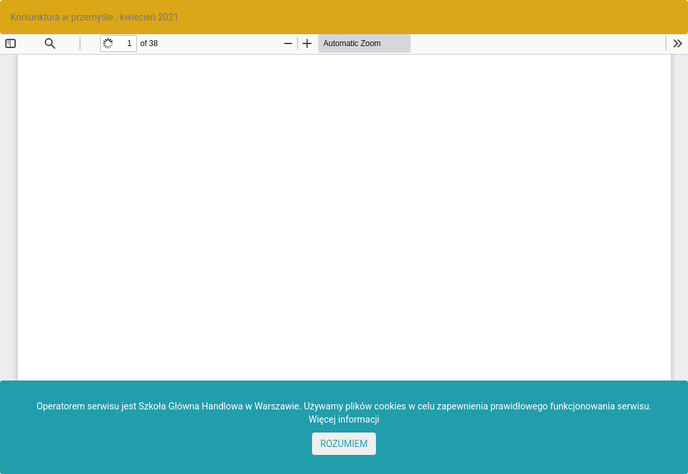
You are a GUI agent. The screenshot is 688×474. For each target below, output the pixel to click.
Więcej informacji (344, 419)
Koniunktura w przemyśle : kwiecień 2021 (95, 17)
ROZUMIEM (344, 443)
